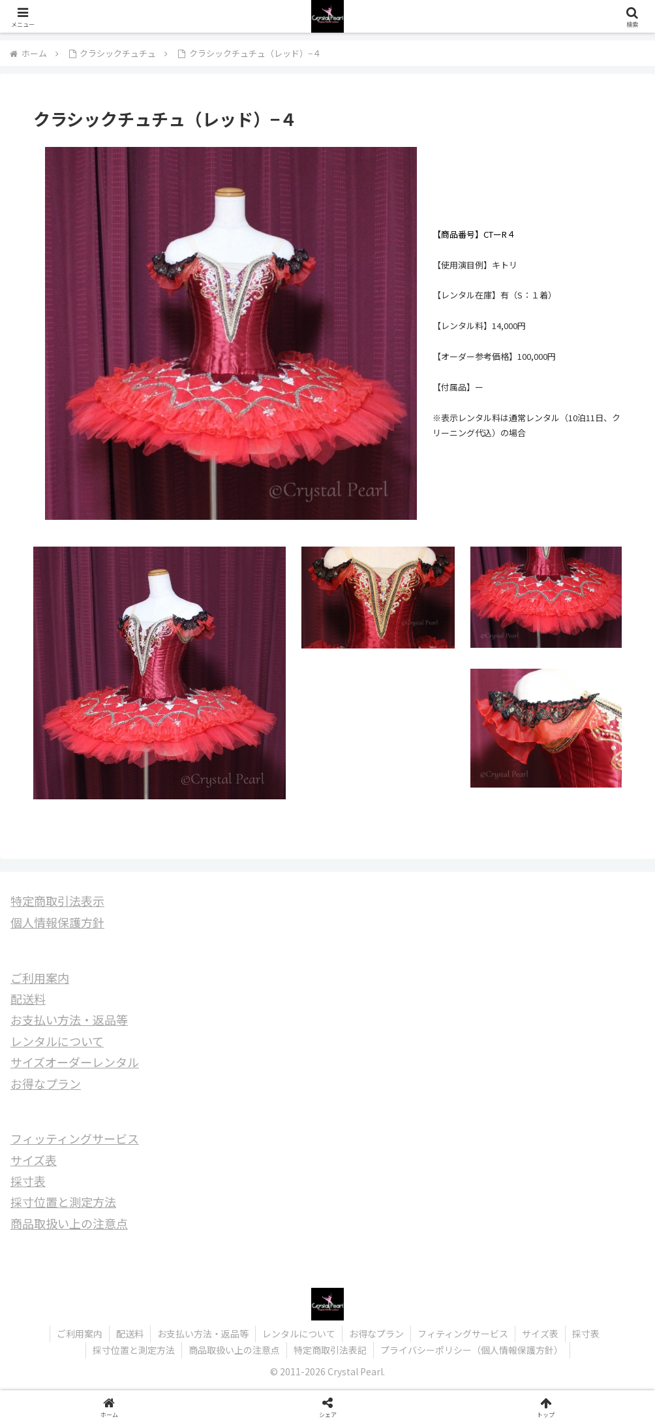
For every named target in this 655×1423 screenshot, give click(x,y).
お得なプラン (45, 1083)
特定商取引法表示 (57, 900)
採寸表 (28, 1180)
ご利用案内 (39, 977)
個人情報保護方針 (57, 922)
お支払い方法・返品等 (69, 1019)
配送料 (28, 998)
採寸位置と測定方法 (63, 1201)
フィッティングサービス (74, 1138)
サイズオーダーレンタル (74, 1061)
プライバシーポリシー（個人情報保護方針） (471, 1349)
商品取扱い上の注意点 (69, 1223)
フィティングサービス (463, 1333)
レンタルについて (57, 1040)
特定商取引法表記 (330, 1349)
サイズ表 (33, 1159)
